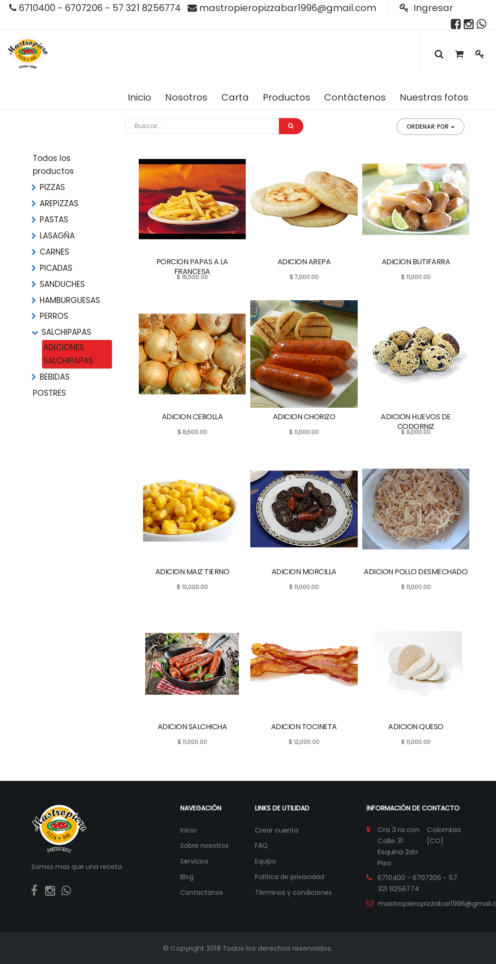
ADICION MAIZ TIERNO (192, 571)
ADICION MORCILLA (304, 571)
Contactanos (201, 892)
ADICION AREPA (304, 261)
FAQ (261, 845)
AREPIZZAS (59, 203)
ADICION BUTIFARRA (416, 261)
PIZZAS (52, 187)
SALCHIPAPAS (66, 332)
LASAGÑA (57, 235)
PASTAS (54, 219)
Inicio (188, 830)
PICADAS (56, 268)
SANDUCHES (62, 284)
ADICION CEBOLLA (192, 416)
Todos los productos (53, 165)
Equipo (265, 861)
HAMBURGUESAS (70, 300)
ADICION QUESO (415, 726)
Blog (187, 876)
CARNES (54, 251)
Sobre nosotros (204, 845)
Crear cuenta (276, 830)
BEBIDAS (55, 376)
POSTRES (49, 393)
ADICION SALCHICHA (192, 726)
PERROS (54, 315)
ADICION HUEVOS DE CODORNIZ (416, 421)
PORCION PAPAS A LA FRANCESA (192, 266)
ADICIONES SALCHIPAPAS (68, 354)
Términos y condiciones (293, 892)
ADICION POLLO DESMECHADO (415, 571)
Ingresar (426, 7)
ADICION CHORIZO (304, 416)
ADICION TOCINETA (304, 726)
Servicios (194, 861)
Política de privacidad (289, 876)
